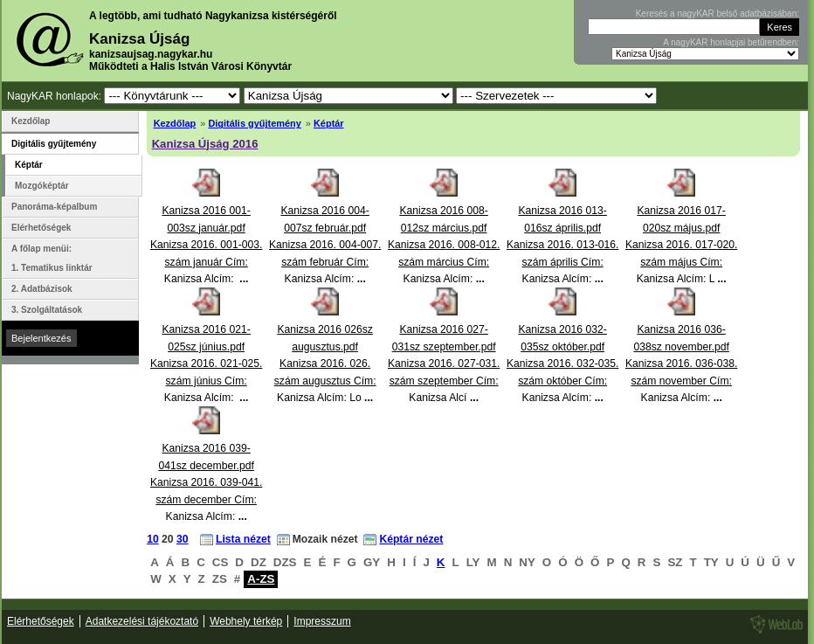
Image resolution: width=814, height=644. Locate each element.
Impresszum (321, 621)
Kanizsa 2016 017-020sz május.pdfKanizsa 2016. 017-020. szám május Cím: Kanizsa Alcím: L (681, 244)
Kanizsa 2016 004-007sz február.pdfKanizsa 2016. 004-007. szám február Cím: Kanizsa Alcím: (325, 244)
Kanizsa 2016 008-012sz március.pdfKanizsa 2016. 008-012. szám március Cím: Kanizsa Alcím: (444, 244)
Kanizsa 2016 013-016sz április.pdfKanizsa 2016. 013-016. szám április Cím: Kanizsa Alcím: (562, 244)
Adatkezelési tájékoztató (142, 621)
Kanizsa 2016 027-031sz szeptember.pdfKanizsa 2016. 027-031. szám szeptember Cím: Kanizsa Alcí (444, 363)
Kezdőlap (175, 123)
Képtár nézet (411, 539)
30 (182, 539)
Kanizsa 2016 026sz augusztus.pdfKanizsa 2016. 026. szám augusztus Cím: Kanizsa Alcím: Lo (325, 363)
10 (153, 539)
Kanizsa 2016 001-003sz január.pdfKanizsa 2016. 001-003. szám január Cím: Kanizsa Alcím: (206, 244)
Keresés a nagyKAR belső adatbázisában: (717, 13)
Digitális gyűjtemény (254, 123)
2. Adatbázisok (41, 289)
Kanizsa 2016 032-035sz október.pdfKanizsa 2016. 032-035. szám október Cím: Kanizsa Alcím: (562, 363)
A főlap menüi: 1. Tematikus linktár (52, 258)
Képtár (329, 123)
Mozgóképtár (42, 185)
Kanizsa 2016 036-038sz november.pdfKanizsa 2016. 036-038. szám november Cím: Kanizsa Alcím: (681, 363)
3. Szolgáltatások (46, 310)
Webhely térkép (246, 621)
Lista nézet (243, 539)
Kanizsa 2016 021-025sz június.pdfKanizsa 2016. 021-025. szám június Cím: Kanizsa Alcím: (206, 363)
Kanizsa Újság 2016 (205, 143)
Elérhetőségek (41, 227)
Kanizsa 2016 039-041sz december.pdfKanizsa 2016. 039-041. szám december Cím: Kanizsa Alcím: (206, 482)
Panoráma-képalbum (54, 206)
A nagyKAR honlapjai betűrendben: (731, 42)
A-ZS (260, 578)
